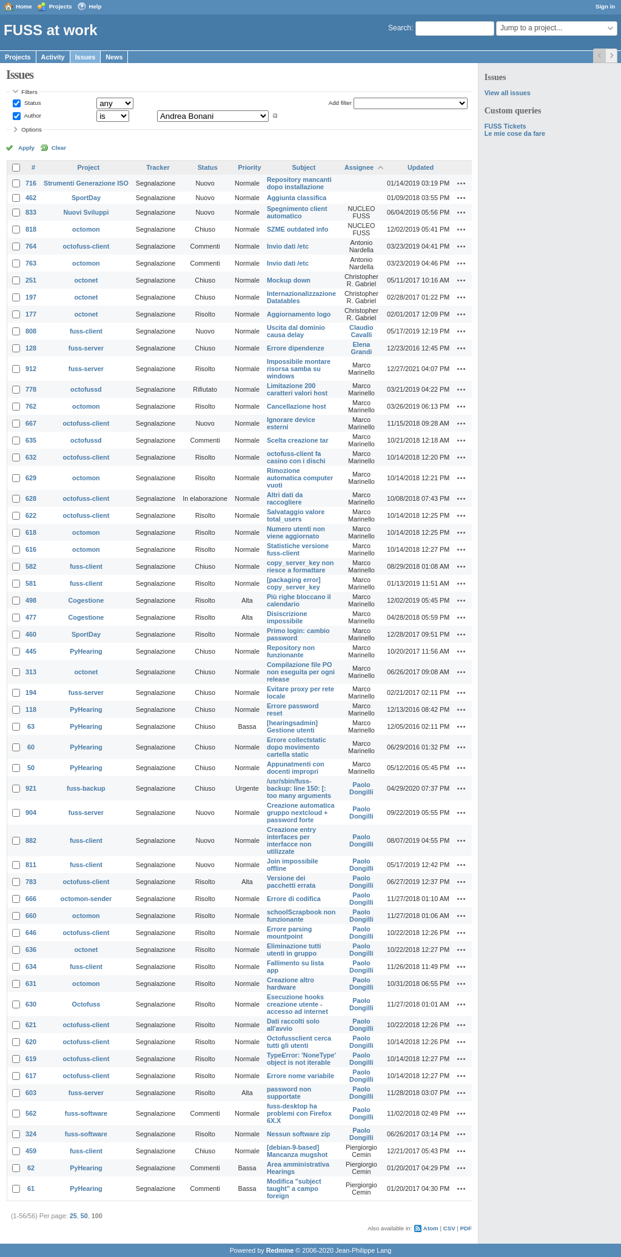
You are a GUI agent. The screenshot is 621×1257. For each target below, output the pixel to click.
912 (30, 368)
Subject (303, 167)
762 (30, 406)
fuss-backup (86, 788)
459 (30, 1151)
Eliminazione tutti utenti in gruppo (294, 949)
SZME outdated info (297, 229)
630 (30, 1004)
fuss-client (86, 331)
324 (30, 1134)
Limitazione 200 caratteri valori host (297, 389)
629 (30, 477)
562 (30, 1113)
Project (89, 167)
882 (30, 840)
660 (30, 915)
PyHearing (86, 651)
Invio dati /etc (288, 246)
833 (30, 212)
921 (30, 788)
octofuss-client (86, 246)
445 (30, 651)
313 (30, 671)
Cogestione (86, 600)
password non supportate (289, 1092)
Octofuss (86, 1004)
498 (30, 600)
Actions (461, 183)
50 (31, 767)
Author (31, 115)
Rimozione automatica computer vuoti (300, 478)
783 (30, 881)
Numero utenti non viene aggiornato (296, 532)
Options (31, 129)
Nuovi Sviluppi (86, 212)
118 (30, 709)
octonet (86, 280)
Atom (430, 1228)
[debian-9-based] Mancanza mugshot (297, 1151)
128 (30, 348)
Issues (85, 57)
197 (30, 297)
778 (30, 389)
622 (30, 515)
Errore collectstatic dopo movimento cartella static (296, 747)
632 (30, 457)
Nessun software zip (298, 1134)
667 (30, 423)
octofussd (86, 389)
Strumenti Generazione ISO (86, 183)
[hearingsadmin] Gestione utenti (292, 726)
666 (30, 898)
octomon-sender (86, 898)
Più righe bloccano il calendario (299, 600)
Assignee (359, 167)
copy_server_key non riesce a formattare (300, 566)
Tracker (157, 167)
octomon (86, 229)
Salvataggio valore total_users (295, 515)
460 (30, 634)
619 (30, 1058)
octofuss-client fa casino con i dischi (296, 457)
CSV (449, 1228)
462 (30, 197)
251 (30, 280)
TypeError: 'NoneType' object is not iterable (301, 1058)
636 (30, 949)
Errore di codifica (294, 898)
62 (31, 1168)
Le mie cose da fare (515, 133)
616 (30, 549)
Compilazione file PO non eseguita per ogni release (301, 672)
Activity (53, 57)
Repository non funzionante (291, 651)
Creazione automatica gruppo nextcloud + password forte (301, 812)
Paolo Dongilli (361, 788)
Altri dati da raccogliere (285, 498)
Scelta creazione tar (297, 440)
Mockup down (288, 280)
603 (30, 1092)
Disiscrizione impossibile (287, 617)
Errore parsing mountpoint (289, 932)
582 (30, 566)
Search (399, 28)
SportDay (86, 197)
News (114, 57)
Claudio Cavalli (361, 331)
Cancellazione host (296, 406)
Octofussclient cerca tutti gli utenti (299, 1041)
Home (24, 6)
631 (30, 983)
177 (30, 314)
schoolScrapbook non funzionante (301, 915)
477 (30, 617)
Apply (26, 147)
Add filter (340, 102)
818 (30, 229)
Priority (249, 167)
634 (30, 966)
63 (31, 726)
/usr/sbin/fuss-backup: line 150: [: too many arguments (299, 788)
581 (30, 583)
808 (30, 331)
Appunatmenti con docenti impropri (295, 767)
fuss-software (86, 1113)
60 (31, 747)
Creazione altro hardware (290, 983)
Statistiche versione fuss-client (298, 549)
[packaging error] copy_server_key (294, 583)
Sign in (605, 6)
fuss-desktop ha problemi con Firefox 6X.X (299, 1113)
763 (30, 263)
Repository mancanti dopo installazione (299, 183)
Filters (29, 92)
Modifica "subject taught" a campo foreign (294, 1188)
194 (30, 692)
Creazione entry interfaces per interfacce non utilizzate (291, 840)
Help (95, 6)
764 (30, 246)
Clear (59, 147)
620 (30, 1041)
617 (30, 1075)
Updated (421, 167)
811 (30, 864)
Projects (60, 6)
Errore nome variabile (300, 1075)
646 (30, 932)
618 (30, 532)
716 (30, 183)
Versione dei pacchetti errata (291, 881)
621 (30, 1024)
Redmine (280, 1250)
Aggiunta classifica (296, 197)
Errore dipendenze (295, 348)
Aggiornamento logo (299, 314)
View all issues (508, 92)
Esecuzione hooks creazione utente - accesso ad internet (297, 1004)
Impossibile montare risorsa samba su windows (299, 369)
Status (31, 102)
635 (30, 440)
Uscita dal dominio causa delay (296, 331)
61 (31, 1188)
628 (30, 498)
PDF (466, 1228)
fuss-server (86, 348)
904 (30, 812)
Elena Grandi (361, 348)
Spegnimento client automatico (297, 212)
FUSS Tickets (505, 126)
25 (73, 1215)
